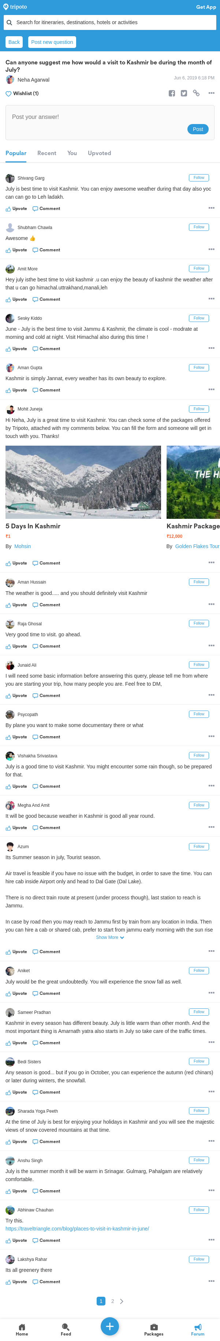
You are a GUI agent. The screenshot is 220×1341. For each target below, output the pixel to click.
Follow (199, 178)
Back (14, 42)
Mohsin (22, 546)
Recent (46, 153)
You (72, 153)
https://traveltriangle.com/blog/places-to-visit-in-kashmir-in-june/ (77, 1229)
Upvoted (99, 153)
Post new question (52, 42)
